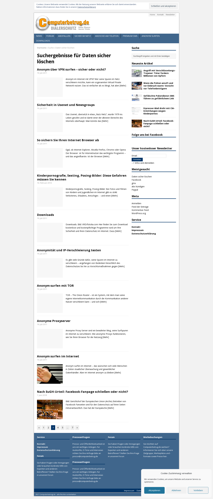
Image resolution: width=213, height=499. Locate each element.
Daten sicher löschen (142, 176)
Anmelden (136, 203)
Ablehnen (176, 490)
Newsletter (170, 14)
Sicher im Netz (83, 36)
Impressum (138, 230)
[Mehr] (123, 85)
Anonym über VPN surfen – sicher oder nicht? (71, 69)
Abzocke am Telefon (106, 36)
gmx (134, 183)
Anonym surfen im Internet (58, 356)
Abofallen (64, 36)
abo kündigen (138, 186)
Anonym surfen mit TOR (55, 286)
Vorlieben (198, 490)
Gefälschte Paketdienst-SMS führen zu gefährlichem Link (158, 97)
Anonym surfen (151, 36)
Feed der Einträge (140, 206)
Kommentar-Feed (140, 210)
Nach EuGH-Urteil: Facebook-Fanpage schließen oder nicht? (82, 392)
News (39, 36)
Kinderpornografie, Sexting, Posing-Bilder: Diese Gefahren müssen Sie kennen (81, 177)
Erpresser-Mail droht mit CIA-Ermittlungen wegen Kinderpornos (159, 111)
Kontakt (160, 14)
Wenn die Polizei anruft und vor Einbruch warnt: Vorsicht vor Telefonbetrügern (158, 86)
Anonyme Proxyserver (54, 321)
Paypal (135, 189)
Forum (50, 36)
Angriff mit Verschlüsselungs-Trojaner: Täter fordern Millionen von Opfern (159, 73)
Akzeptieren (154, 490)
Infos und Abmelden (144, 162)
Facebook (136, 179)
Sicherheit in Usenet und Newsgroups (66, 105)
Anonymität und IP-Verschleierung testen (69, 250)
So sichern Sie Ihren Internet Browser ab (68, 140)
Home (152, 14)
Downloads (43, 40)
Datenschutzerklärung (87, 7)
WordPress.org (139, 213)
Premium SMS (130, 36)
